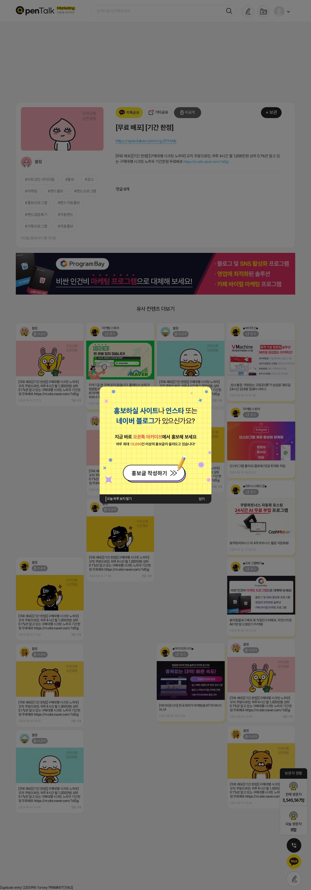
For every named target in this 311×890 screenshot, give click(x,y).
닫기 (202, 499)
